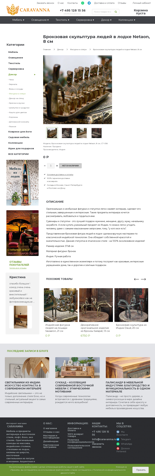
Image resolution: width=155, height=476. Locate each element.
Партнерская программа (51, 446)
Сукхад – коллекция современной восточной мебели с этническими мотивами (74, 387)
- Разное (11, 126)
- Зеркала (12, 84)
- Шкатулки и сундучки (18, 108)
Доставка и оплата (104, 3)
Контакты (72, 3)
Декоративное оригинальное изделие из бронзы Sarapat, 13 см (95, 327)
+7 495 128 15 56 (73, 10)
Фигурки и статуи (78, 49)
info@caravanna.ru (72, 13)
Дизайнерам (50, 441)
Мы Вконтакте (122, 433)
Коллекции (15, 142)
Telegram (123, 439)
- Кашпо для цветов (17, 112)
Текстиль (14, 63)
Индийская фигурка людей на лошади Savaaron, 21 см (57, 327)
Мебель (13, 52)
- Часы (10, 79)
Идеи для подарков (25, 27)
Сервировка (16, 68)
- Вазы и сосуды (15, 89)
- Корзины (12, 117)
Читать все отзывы (17, 268)
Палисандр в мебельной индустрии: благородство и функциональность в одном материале (128, 387)
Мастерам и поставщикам (51, 437)
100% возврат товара (75, 435)
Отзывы (122, 3)
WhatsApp (124, 443)
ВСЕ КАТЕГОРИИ (18, 154)
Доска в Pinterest (123, 450)
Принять (140, 470)
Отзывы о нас (51, 432)
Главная (47, 49)
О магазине (50, 428)
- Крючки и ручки (16, 103)
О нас (61, 3)
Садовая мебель (18, 137)
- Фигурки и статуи (16, 93)
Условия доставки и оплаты (60, 174)
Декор (12, 74)
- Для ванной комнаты (18, 122)
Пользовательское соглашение (79, 447)
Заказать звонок (45, 3)
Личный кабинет (142, 3)
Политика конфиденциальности (81, 441)
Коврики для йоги (20, 131)
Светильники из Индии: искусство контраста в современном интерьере (23, 385)
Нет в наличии (70, 166)
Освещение (15, 57)
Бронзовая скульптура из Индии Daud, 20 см (131, 326)
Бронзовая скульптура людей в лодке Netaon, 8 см (117, 49)
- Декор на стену (15, 98)
